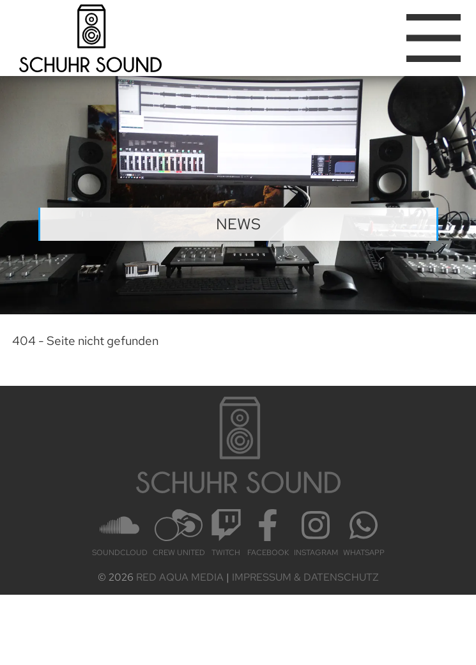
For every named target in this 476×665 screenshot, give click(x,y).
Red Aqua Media (180, 577)
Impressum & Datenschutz (305, 577)
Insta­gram (316, 533)
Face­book (268, 533)
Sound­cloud (120, 533)
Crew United (179, 533)
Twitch (226, 533)
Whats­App (364, 533)
